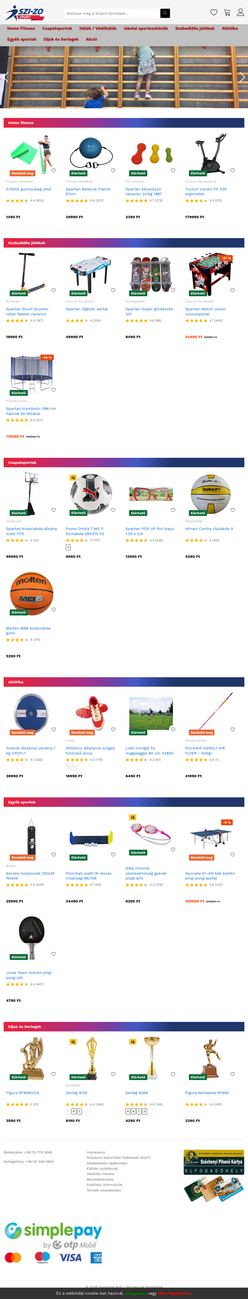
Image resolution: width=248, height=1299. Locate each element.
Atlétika (230, 28)
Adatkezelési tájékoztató (107, 1163)
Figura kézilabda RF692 (207, 1092)
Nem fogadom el (174, 1293)
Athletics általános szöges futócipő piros (90, 750)
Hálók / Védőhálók (98, 28)
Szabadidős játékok (195, 28)
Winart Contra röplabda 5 (209, 528)
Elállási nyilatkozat (102, 1168)
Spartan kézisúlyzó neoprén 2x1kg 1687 (143, 191)
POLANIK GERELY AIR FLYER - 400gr (205, 750)
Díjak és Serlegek (61, 39)
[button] (5, 77)
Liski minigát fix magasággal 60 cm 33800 (149, 750)
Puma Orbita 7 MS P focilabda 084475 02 (85, 531)
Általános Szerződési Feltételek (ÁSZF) (119, 1157)
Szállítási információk (104, 1185)
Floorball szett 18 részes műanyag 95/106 (89, 876)
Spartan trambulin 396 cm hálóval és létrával (31, 411)
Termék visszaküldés (104, 1190)
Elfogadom (136, 1293)
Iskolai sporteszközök (146, 28)
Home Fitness (21, 28)
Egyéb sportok (21, 39)
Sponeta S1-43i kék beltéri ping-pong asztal (210, 876)
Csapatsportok (57, 28)
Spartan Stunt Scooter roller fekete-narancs (27, 311)
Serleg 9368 (136, 1092)
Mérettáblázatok (100, 1179)
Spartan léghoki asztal (87, 309)
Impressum (96, 1152)
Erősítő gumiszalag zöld (28, 189)
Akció (91, 39)
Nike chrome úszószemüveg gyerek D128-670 (145, 873)
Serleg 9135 (76, 1092)
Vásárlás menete (100, 1174)
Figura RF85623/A (22, 1092)
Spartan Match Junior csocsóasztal (205, 311)
